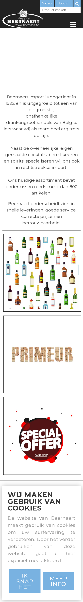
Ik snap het (24, 581)
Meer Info (58, 581)
